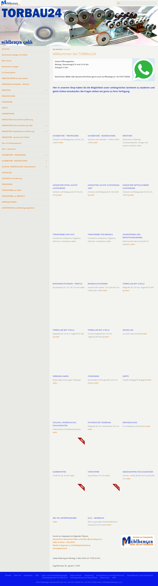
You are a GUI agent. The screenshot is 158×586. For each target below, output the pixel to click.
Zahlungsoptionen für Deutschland (83, 577)
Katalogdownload (60, 548)
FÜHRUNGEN (7, 102)
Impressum (28, 575)
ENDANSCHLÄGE (8, 96)
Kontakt (8, 575)
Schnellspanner (95, 539)
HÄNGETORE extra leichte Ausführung (17, 119)
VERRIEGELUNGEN (9, 202)
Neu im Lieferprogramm (11, 143)
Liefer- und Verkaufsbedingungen (54, 575)
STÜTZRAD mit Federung (12, 178)
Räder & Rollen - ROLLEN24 (64, 542)
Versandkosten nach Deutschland (140, 575)
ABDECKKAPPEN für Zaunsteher (15, 78)
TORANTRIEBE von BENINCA (13, 196)
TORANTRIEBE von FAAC (11, 190)
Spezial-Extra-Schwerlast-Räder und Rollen (70, 539)
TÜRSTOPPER (7, 184)
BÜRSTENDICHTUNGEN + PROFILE (15, 84)
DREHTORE (6, 90)
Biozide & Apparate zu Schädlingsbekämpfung (71, 545)
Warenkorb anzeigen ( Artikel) (14, 55)
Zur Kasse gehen (8, 72)
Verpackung (89, 575)
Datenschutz (105, 577)
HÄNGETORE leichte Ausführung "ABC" (17, 125)
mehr (61, 142)
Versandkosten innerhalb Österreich (110, 575)
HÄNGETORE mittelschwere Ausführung (18, 131)
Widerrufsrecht (76, 575)
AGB (37, 575)
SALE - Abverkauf (9, 149)
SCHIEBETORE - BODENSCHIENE (14, 161)
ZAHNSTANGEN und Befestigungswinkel (18, 208)
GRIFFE (4, 108)
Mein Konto (6, 61)
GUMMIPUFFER (8, 114)
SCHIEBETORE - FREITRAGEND (14, 155)
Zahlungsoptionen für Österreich (55, 577)
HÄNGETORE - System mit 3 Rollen (16, 137)
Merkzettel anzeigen (10, 66)
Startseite (6, 49)
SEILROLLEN (7, 172)
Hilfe (114, 577)
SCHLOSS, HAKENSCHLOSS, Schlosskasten (19, 166)
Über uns (17, 575)
